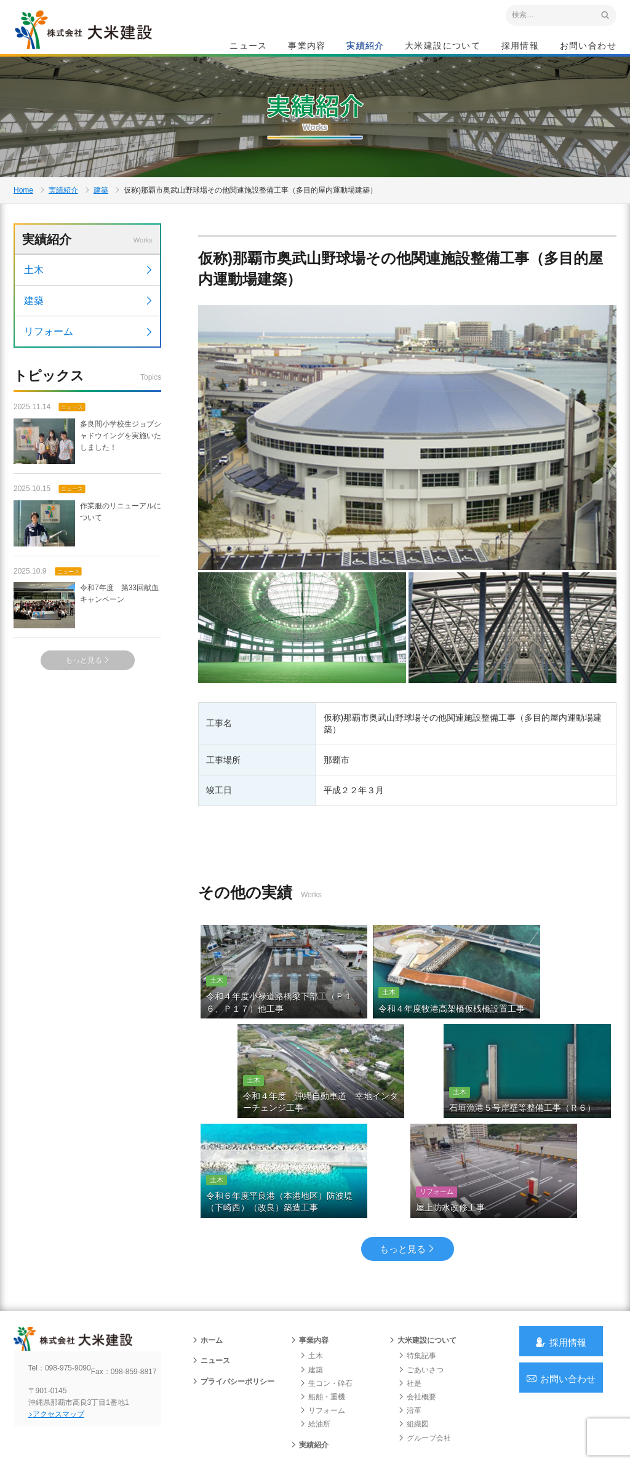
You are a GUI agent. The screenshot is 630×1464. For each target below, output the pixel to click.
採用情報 (520, 47)
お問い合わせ (588, 47)
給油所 (315, 1382)
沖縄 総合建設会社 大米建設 (99, 40)
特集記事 (417, 1314)
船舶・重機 (322, 1354)
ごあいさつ (421, 1327)
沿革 (409, 1368)
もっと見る (87, 715)
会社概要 (417, 1354)
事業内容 (307, 47)
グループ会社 (424, 1395)
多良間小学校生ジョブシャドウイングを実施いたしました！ (87, 496)
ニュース (248, 47)
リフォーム (89, 385)
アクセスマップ (66, 1382)
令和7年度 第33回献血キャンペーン (86, 660)
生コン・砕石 (326, 1341)
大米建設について (442, 47)
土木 (89, 323)
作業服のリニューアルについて (87, 578)
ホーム (207, 1298)
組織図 (413, 1382)
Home (23, 225)
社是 (409, 1341)
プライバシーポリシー (233, 1339)
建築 (101, 225)
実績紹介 (365, 47)
